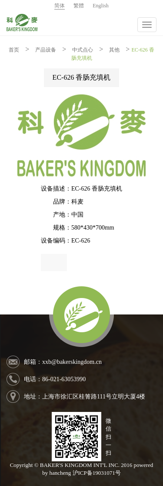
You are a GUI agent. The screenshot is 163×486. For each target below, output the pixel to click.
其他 (114, 50)
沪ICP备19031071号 (97, 473)
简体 (59, 6)
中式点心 (82, 50)
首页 (14, 50)
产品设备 (45, 50)
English (101, 6)
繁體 (78, 6)
